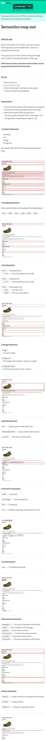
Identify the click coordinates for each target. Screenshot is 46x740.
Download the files (12, 85)
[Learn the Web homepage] (6, 3)
